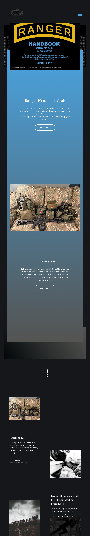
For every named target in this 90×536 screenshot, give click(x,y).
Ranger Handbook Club (45, 101)
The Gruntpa (15, 486)
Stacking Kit (44, 276)
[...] (48, 119)
